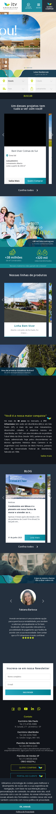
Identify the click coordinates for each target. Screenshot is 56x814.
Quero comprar (27, 767)
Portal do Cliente (27, 776)
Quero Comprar (50, 5)
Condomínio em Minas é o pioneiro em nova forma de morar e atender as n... (22, 509)
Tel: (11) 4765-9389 (28, 724)
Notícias (11, 502)
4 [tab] (28, 67)
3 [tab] (27, 67)
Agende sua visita (28, 6)
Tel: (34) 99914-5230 (28, 746)
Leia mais (35, 537)
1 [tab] (24, 67)
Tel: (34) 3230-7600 (28, 735)
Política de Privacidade (25, 811)
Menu (38, 6)
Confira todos (26, 190)
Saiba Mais (14, 180)
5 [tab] (30, 67)
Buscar (28, 95)
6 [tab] (31, 67)
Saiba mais (46, 456)
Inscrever (28, 692)
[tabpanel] (28, 44)
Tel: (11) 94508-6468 (28, 759)
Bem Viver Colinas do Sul (24, 150)
